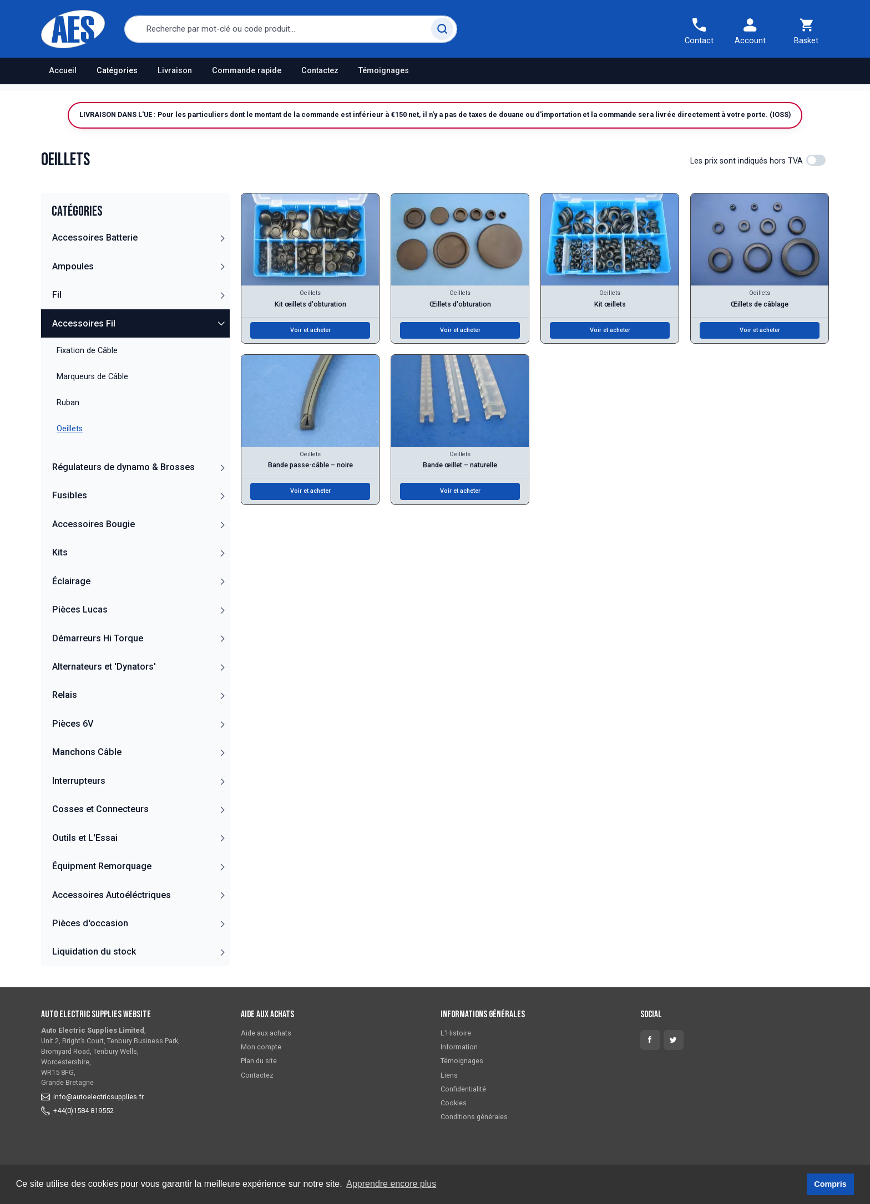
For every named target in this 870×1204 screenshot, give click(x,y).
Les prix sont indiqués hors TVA (746, 161)
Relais (64, 695)
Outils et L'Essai (85, 838)
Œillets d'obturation (460, 304)
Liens (449, 1075)
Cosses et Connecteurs (100, 809)
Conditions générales (474, 1117)
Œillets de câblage (759, 304)
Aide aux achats (266, 1033)
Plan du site (259, 1061)
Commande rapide (246, 70)
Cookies (454, 1103)
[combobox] (290, 29)
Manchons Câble (87, 752)
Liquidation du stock (94, 951)
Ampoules (73, 266)
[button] (222, 238)
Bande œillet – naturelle (460, 465)
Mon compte (261, 1047)
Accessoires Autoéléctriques (111, 895)
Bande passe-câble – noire (310, 465)
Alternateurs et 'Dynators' (104, 666)
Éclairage (71, 581)
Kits (60, 552)
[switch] (816, 160)
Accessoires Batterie (95, 237)
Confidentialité (463, 1089)
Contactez (319, 70)
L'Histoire (456, 1033)
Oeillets (310, 293)
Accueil (63, 70)
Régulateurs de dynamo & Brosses (123, 467)
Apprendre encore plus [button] (391, 1183)
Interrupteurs (78, 781)
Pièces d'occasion (90, 923)
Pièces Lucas (80, 609)
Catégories (117, 70)
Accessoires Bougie (93, 524)
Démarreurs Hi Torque (97, 638)
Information (459, 1047)
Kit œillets (610, 304)
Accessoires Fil (83, 323)
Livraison (175, 70)
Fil (57, 294)
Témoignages (383, 70)
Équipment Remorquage (101, 866)
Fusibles (69, 495)
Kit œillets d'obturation (310, 304)
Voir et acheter (310, 330)
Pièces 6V (72, 723)
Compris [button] (830, 1184)
